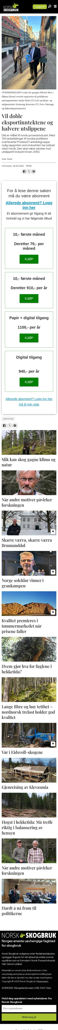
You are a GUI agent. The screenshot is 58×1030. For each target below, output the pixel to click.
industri (8, 419)
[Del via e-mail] (33, 171)
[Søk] (49, 7)
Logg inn (39, 6)
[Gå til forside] (15, 6)
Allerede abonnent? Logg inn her (29, 399)
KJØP (29, 259)
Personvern (42, 981)
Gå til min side (29, 404)
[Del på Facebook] (24, 171)
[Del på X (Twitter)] (29, 171)
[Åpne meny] (55, 6)
